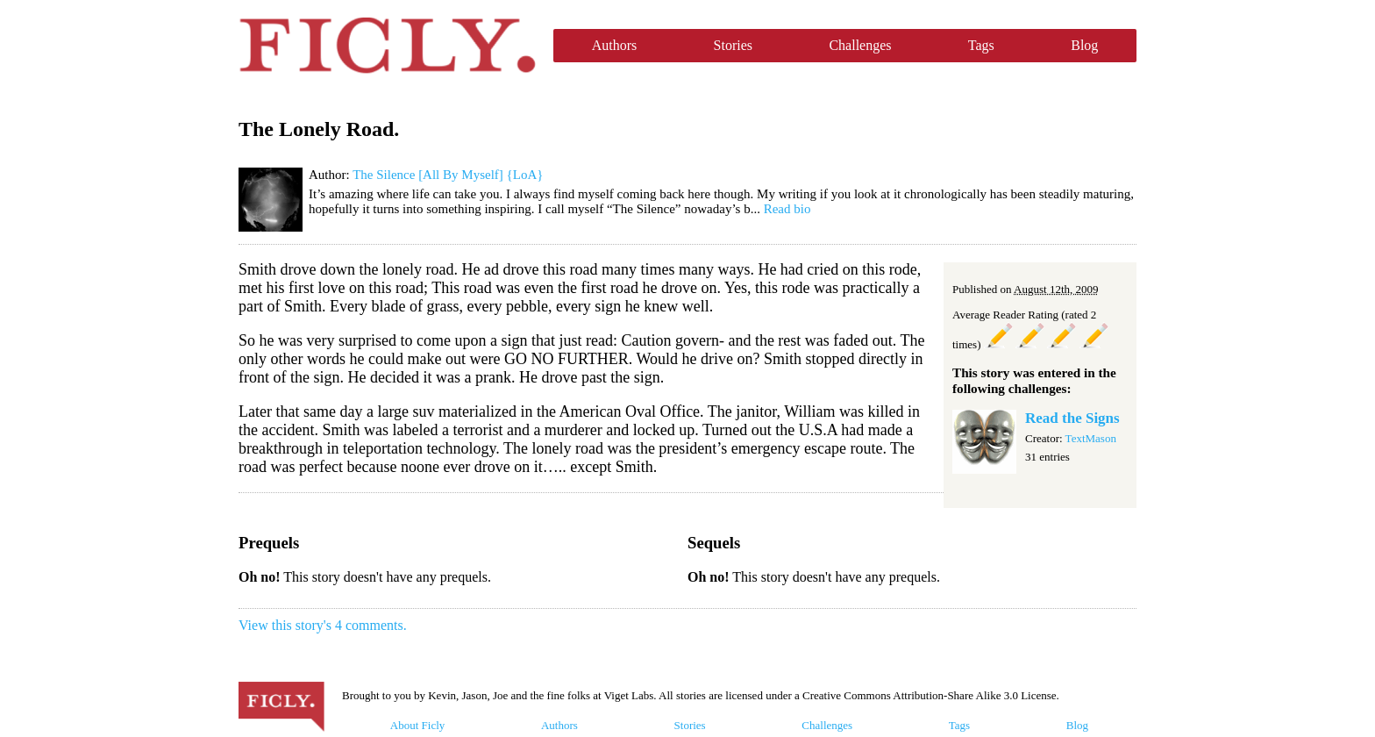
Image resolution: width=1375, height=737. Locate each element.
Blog (1084, 45)
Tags (981, 45)
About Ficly (417, 725)
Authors (615, 45)
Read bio (787, 209)
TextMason (1090, 438)
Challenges (860, 45)
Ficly (387, 46)
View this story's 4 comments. (323, 625)
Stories (733, 45)
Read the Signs (1072, 418)
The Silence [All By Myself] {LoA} (448, 175)
